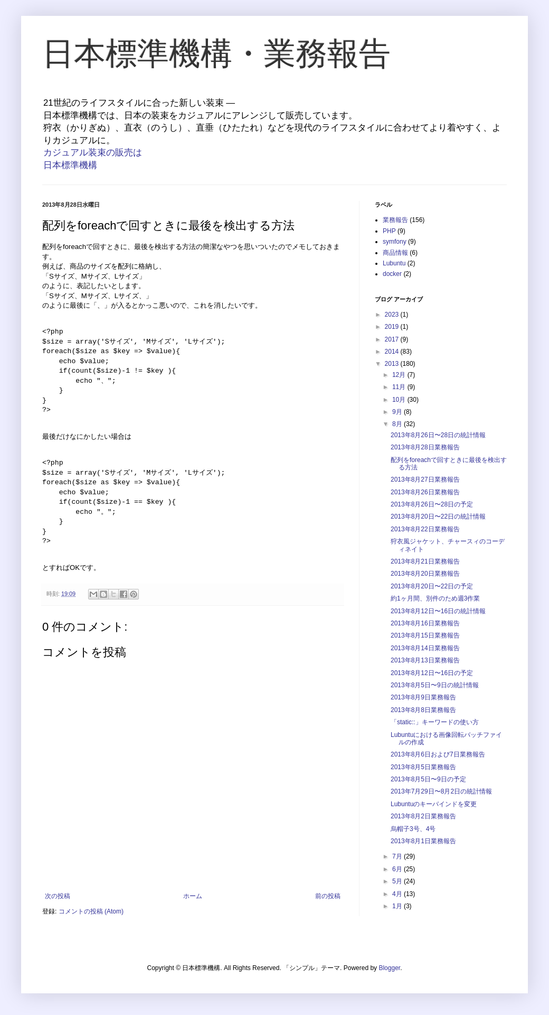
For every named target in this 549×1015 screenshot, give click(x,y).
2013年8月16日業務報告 (425, 623)
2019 (393, 326)
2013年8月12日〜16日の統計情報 (438, 611)
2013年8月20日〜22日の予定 (432, 586)
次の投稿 (57, 896)
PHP (389, 231)
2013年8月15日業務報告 (425, 635)
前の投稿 (327, 896)
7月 (398, 856)
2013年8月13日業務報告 (425, 660)
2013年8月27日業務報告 (425, 479)
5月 (398, 881)
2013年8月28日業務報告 (425, 447)
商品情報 (395, 252)
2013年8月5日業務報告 (423, 767)
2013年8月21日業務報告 (425, 561)
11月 (400, 387)
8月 (398, 424)
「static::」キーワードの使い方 (435, 722)
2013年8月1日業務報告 (423, 841)
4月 (398, 894)
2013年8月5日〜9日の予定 (428, 779)
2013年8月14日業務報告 (425, 648)
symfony (394, 241)
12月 (400, 375)
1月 (398, 906)
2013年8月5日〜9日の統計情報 (435, 685)
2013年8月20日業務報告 (425, 573)
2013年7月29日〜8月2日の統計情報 (441, 791)
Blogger (389, 968)
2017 (393, 339)
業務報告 (395, 220)
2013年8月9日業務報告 (423, 697)
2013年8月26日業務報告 (425, 492)
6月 (398, 869)
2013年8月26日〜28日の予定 (432, 504)
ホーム (192, 896)
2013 (393, 363)
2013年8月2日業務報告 (423, 816)
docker (392, 274)
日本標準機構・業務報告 (216, 53)
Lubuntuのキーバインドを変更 (434, 804)
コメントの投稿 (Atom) (91, 911)
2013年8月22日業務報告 (425, 529)
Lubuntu (394, 263)
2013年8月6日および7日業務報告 (438, 754)
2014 (393, 351)
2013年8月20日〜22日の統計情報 (438, 516)
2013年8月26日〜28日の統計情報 (438, 435)
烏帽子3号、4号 (413, 829)
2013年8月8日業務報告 (423, 710)
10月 (400, 399)
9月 (398, 412)
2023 (393, 314)
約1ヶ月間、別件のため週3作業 (435, 598)
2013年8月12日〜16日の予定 (432, 673)
